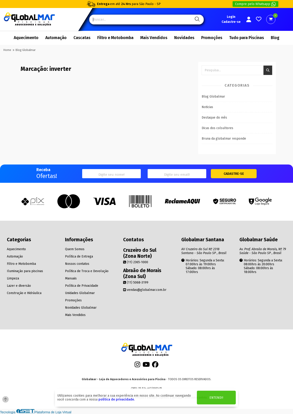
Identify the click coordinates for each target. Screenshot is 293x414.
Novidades (184, 37)
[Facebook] (155, 366)
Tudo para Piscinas (246, 37)
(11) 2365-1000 (135, 262)
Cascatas (81, 37)
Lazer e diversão (19, 286)
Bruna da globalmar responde (224, 139)
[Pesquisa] (196, 19)
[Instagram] (137, 366)
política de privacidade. (116, 399)
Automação (56, 37)
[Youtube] (146, 366)
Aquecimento (26, 37)
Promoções (211, 37)
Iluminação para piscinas (25, 271)
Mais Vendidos (153, 37)
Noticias (207, 107)
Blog (275, 37)
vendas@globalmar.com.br (144, 290)
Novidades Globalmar (81, 308)
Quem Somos (74, 249)
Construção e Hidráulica (24, 293)
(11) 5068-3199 (135, 282)
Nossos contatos (77, 264)
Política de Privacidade (81, 286)
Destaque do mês (214, 117)
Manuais (71, 278)
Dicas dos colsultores (217, 128)
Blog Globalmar (213, 96)
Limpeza (13, 278)
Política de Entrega (79, 256)
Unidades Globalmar (80, 293)
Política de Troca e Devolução (87, 271)
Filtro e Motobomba (115, 37)
